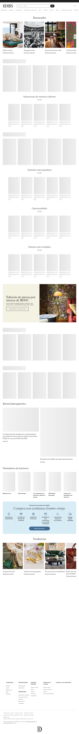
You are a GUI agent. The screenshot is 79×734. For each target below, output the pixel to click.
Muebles (11, 10)
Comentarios (34, 695)
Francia (28, 718)
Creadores (8, 694)
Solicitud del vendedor (23, 695)
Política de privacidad (28, 713)
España (17, 718)
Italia (32, 718)
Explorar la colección (17, 309)
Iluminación (19, 10)
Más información (39, 528)
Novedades (4, 10)
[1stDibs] (8, 5)
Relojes (51, 10)
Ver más (39, 99)
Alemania (13, 718)
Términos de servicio (7, 723)
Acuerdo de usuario (19, 713)
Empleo (32, 691)
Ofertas (76, 10)
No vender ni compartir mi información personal (12, 715)
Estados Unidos (23, 718)
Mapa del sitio (6, 717)
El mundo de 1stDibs (66, 10)
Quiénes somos (34, 687)
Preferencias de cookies (29, 715)
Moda (57, 10)
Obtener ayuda (46, 687)
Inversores (33, 693)
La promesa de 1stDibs (48, 693)
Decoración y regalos (30, 10)
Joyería (45, 10)
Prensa (32, 689)
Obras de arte (9, 690)
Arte (40, 10)
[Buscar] (34, 6)
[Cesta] (75, 6)
